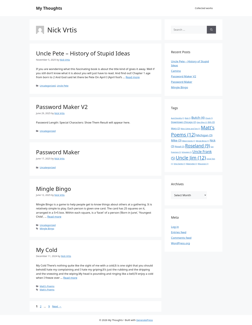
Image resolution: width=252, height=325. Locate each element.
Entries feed (178, 232)
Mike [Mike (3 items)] (176, 140)
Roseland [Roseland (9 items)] (197, 146)
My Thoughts (49, 8)
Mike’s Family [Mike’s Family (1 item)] (188, 141)
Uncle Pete (62, 85)
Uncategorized (48, 85)
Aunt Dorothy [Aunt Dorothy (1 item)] (177, 118)
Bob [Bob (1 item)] (188, 118)
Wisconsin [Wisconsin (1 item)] (203, 164)
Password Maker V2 (62, 107)
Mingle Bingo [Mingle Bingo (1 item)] (202, 141)
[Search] (211, 30)
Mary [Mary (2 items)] (175, 128)
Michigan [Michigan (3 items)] (204, 135)
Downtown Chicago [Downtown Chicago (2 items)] (183, 122)
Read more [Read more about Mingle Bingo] (54, 216)
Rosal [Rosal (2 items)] (179, 146)
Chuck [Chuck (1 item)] (209, 118)
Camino (176, 71)
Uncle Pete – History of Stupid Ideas (83, 53)
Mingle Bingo (53, 188)
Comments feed (181, 238)
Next (57, 306)
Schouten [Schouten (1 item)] (187, 152)
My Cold (46, 250)
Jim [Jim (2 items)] (211, 122)
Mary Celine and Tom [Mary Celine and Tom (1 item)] (190, 129)
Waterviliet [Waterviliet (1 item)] (191, 164)
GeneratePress (144, 320)
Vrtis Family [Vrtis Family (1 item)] (179, 164)
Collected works (204, 8)
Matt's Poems (47, 286)
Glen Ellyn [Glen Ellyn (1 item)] (202, 122)
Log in (175, 227)
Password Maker (58, 152)
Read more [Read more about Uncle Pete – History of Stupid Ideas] (133, 77)
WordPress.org (180, 243)
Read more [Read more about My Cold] (70, 278)
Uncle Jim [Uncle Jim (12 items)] (191, 157)
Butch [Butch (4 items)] (198, 117)
